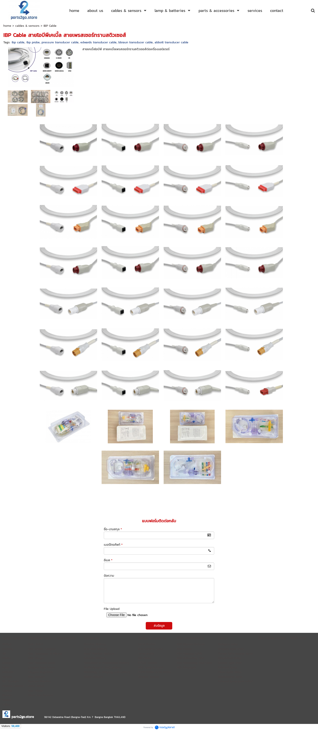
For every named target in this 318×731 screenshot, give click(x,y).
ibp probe (33, 42)
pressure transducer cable (60, 42)
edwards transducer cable (98, 42)
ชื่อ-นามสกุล (113, 529)
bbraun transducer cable (135, 42)
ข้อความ (109, 575)
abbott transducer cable (171, 42)
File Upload (111, 609)
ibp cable (18, 42)
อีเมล (108, 560)
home (7, 25)
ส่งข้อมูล (159, 625)
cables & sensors (27, 25)
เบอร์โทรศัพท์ (113, 544)
